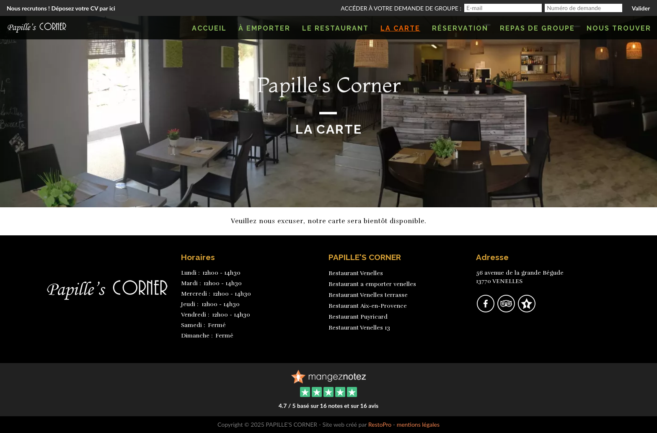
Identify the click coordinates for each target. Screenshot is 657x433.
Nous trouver (619, 28)
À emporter (264, 28)
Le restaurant (335, 28)
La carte (400, 28)
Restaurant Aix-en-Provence (367, 305)
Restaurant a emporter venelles (372, 284)
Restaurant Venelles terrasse (368, 295)
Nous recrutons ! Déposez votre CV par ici (61, 8)
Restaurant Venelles (355, 273)
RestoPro (380, 424)
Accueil (209, 28)
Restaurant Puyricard (358, 316)
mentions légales (418, 424)
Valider (641, 8)
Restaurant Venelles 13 (359, 327)
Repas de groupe (537, 28)
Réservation (460, 28)
